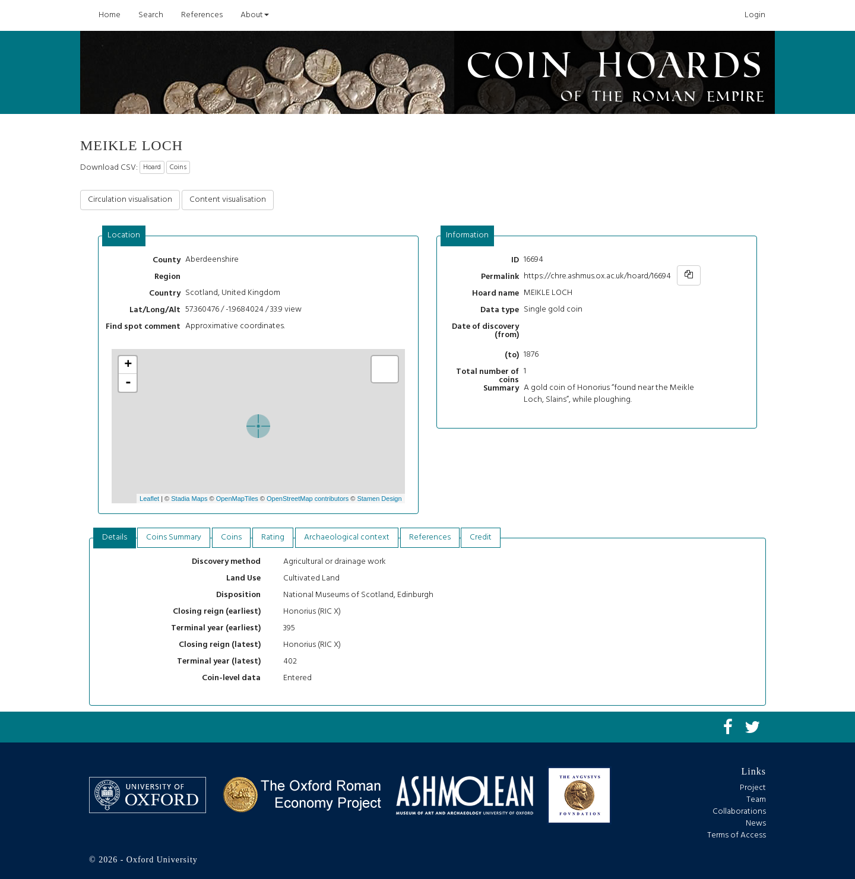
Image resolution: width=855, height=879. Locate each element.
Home (110, 15)
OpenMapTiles (237, 498)
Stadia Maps (189, 498)
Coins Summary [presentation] (173, 537)
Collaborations (739, 811)
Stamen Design (379, 498)
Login (755, 15)
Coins (178, 167)
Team (756, 800)
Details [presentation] (114, 537)
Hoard (152, 167)
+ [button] (128, 365)
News (756, 823)
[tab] (124, 236)
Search (150, 15)
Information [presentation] (467, 235)
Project (753, 788)
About (254, 15)
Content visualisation (227, 200)
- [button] (128, 383)
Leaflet (149, 498)
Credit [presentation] (481, 537)
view (293, 309)
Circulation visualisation (130, 200)
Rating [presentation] (272, 537)
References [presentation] (430, 537)
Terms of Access (736, 835)
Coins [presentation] (231, 537)
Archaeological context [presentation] (347, 537)
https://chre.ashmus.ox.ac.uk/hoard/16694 (597, 276)
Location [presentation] (123, 235)
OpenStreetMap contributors (308, 498)
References (202, 15)
